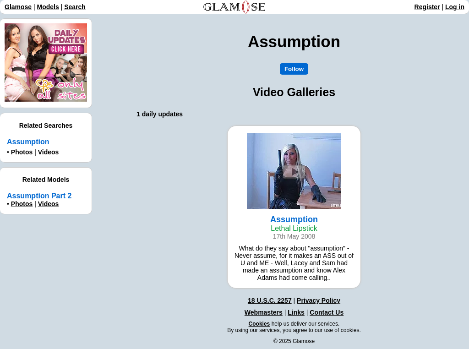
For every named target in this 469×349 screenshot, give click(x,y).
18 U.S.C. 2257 (270, 300)
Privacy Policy (318, 300)
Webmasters (264, 312)
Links (296, 312)
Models (48, 7)
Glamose (18, 7)
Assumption (28, 142)
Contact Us (327, 312)
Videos (48, 152)
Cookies (259, 324)
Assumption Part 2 (39, 196)
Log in (454, 7)
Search (75, 7)
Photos (22, 152)
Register (427, 7)
